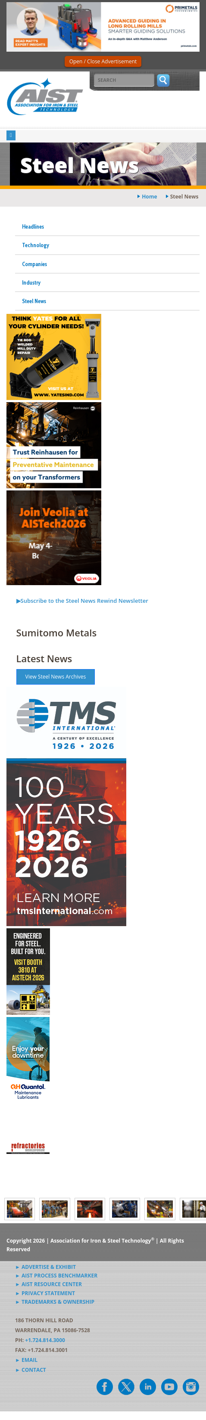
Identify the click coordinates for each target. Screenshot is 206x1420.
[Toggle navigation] (11, 135)
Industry (31, 282)
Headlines (33, 226)
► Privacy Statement (45, 1293)
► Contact (30, 1369)
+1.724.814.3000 (45, 1340)
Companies (34, 263)
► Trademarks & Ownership (54, 1301)
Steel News (34, 301)
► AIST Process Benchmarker (56, 1275)
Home (149, 196)
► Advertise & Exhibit (45, 1267)
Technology (35, 245)
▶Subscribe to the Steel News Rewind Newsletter (82, 601)
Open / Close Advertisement (103, 61)
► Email (26, 1360)
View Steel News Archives (55, 676)
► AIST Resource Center (48, 1284)
